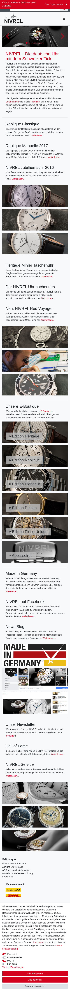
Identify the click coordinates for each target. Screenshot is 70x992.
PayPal (10, 960)
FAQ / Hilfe (7, 876)
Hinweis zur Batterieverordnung (17, 873)
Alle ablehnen (35, 980)
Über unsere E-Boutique (14, 863)
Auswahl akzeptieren (35, 986)
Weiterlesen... (37, 135)
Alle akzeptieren (35, 973)
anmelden (10, 736)
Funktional (12, 964)
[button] (7, 36)
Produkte (35, 101)
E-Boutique (45, 411)
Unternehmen (12, 101)
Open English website (54, 4)
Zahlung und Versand (12, 867)
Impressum (38, 942)
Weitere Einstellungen (12, 967)
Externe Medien (15, 957)
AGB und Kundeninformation (16, 870)
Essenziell (12, 954)
